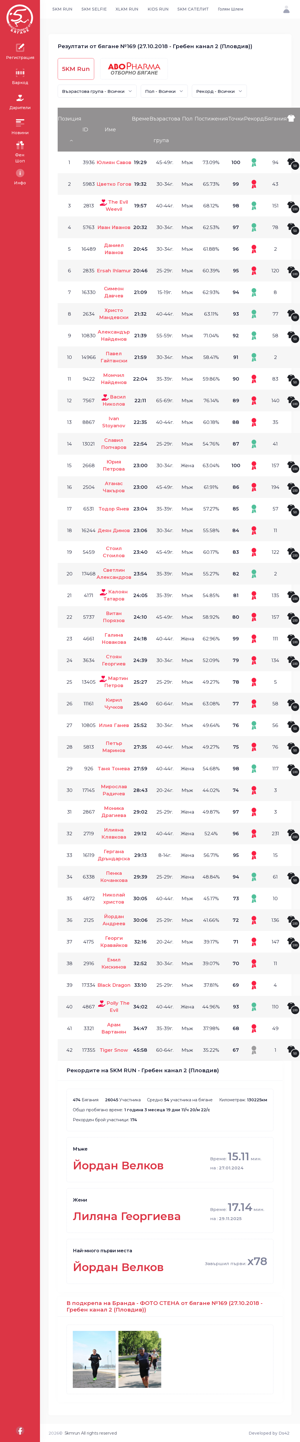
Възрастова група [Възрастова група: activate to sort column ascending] (165, 130)
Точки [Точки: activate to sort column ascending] (236, 119)
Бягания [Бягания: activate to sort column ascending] (275, 119)
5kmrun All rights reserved (91, 1433)
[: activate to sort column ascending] (293, 130)
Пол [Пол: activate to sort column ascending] (187, 119)
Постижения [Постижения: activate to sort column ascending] (211, 119)
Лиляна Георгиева (127, 1216)
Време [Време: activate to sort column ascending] (140, 119)
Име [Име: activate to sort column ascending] (110, 129)
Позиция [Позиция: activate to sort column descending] (69, 119)
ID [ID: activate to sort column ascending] (85, 129)
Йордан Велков (118, 1165)
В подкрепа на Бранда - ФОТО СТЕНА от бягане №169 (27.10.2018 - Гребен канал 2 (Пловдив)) (165, 1306)
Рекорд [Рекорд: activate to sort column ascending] (254, 119)
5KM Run (76, 68)
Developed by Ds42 (269, 1433)
